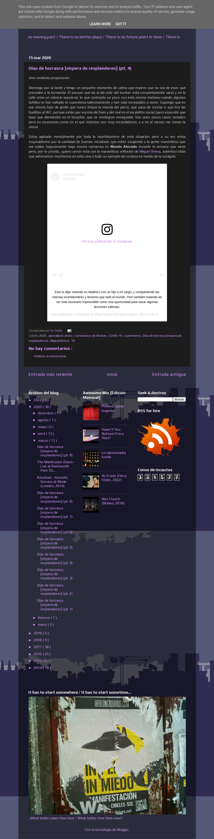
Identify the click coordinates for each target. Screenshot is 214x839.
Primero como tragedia (113, 408)
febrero (44, 618)
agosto (43, 420)
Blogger (123, 829)
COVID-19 (116, 335)
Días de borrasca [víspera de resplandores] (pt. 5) (55, 543)
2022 (38, 400)
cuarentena (132, 335)
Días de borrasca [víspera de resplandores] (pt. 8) (55, 497)
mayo (42, 427)
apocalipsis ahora (60, 335)
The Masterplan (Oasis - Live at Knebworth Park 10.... (56, 466)
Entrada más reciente (50, 374)
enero (43, 624)
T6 (73, 340)
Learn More (100, 24)
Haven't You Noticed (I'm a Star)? (113, 433)
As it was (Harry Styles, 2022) (114, 478)
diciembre (46, 413)
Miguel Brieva (150, 151)
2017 (38, 647)
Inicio (112, 374)
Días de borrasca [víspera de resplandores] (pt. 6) (55, 527)
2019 (38, 633)
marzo (43, 440)
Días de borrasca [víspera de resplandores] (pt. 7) (55, 512)
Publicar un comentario (50, 356)
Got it (121, 24)
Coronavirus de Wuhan (91, 335)
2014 (38, 668)
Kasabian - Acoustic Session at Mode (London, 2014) (52, 481)
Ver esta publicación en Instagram (107, 241)
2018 (38, 640)
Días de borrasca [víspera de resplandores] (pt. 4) (55, 558)
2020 (43, 335)
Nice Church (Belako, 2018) (113, 501)
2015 (38, 661)
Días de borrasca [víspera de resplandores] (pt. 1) (55, 604)
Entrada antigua (169, 374)
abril (42, 434)
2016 (38, 654)
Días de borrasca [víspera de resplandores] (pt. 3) (55, 574)
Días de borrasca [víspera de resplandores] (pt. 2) (55, 589)
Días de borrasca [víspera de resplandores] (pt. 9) (55, 451)
